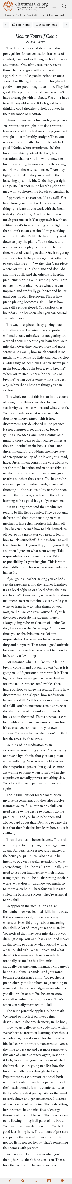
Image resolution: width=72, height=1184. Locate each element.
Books (19, 15)
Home (7, 15)
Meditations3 (34, 15)
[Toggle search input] (64, 6)
